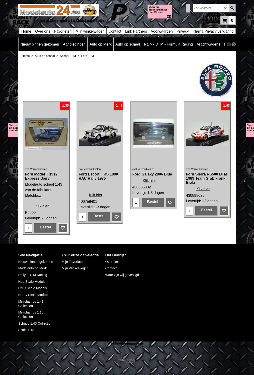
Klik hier (42, 206)
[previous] (229, 44)
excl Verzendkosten (36, 169)
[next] (234, 44)
